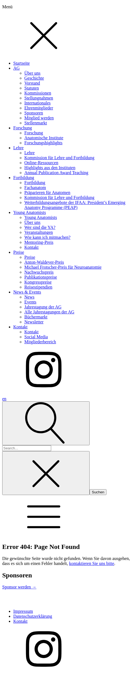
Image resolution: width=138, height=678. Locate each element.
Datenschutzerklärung (32, 616)
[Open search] (46, 423)
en (4, 398)
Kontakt (20, 621)
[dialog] (69, 197)
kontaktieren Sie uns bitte (91, 563)
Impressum (23, 611)
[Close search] (46, 473)
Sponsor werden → (19, 587)
